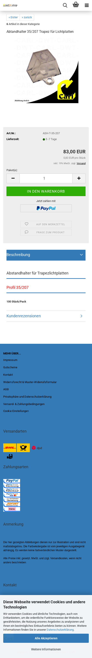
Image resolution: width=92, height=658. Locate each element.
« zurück (27, 17)
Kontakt (8, 374)
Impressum (10, 360)
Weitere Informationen (46, 649)
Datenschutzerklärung (60, 629)
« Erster (13, 17)
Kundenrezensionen (23, 316)
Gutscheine (10, 367)
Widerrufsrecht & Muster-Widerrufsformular (30, 382)
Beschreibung (18, 254)
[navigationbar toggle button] (86, 5)
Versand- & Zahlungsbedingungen (23, 404)
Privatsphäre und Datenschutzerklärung (27, 396)
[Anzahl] (46, 178)
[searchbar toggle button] (65, 5)
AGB (6, 389)
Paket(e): (12, 170)
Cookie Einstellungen (16, 411)
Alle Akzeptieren (46, 638)
